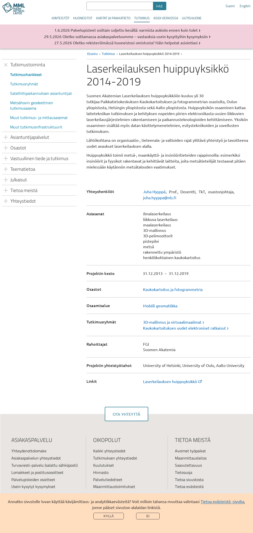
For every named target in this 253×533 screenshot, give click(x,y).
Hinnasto (100, 472)
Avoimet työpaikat (190, 451)
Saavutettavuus (188, 465)
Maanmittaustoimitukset (114, 486)
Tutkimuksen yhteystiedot (115, 458)
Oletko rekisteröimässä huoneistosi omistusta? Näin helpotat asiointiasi (135, 42)
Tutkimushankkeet (26, 74)
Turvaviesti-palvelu (27, 465)
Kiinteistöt (60, 18)
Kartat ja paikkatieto (113, 18)
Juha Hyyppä (154, 191)
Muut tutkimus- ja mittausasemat (39, 118)
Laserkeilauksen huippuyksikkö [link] (173, 381)
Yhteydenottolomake (28, 451)
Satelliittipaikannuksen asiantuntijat (41, 93)
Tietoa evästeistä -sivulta (222, 501)
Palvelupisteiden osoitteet (33, 480)
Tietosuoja (183, 472)
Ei (147, 516)
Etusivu (92, 53)
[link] (197, 322)
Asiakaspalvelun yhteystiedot (36, 458)
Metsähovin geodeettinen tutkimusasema (31, 105)
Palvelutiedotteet (107, 480)
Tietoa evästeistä (189, 486)
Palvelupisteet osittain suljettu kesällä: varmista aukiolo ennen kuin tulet (134, 29)
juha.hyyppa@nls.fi (159, 197)
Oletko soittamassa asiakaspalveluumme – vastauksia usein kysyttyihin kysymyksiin (135, 36)
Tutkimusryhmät (24, 84)
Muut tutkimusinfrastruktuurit (36, 127)
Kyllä (109, 516)
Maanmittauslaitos (191, 458)
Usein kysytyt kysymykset (33, 486)
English (245, 6)
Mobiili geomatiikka (160, 305)
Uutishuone (192, 18)
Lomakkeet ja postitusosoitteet (37, 472)
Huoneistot (82, 18)
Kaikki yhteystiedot (109, 451)
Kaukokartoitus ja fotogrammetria (173, 289)
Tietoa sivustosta (189, 480)
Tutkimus (142, 18)
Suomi (230, 6)
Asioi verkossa (165, 18)
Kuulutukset (103, 465)
